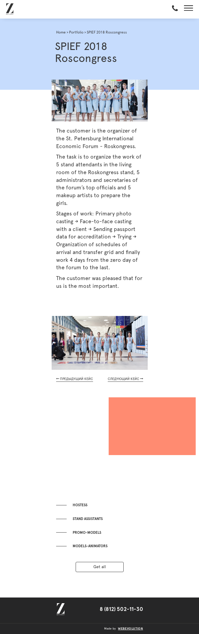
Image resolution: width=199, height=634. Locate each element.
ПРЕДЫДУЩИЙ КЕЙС (74, 379)
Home (61, 32)
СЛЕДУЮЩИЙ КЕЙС (125, 379)
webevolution (130, 628)
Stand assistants (88, 519)
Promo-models (87, 532)
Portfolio (76, 32)
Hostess (80, 505)
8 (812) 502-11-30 (121, 609)
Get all (99, 567)
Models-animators (90, 546)
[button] (188, 9)
